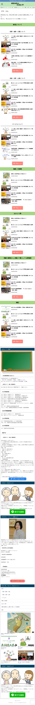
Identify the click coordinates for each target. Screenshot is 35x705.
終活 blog (29, 7)
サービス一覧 (10, 7)
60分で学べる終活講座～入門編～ (21, 381)
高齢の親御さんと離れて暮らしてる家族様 (10, 606)
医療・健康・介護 (6, 591)
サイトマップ (17, 700)
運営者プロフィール (4, 7)
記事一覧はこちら (17, 70)
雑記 (2, 609)
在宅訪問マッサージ (17, 7)
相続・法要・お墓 (6, 594)
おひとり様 (3, 603)
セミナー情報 (24, 7)
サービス (4, 597)
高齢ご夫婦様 (4, 600)
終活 (2, 588)
